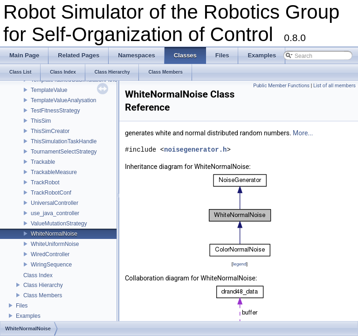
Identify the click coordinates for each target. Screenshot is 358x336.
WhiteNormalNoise (54, 234)
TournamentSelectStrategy (63, 151)
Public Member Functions (281, 86)
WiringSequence (51, 264)
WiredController (50, 254)
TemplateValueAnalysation (63, 100)
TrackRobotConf (51, 192)
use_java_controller (55, 213)
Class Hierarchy (43, 285)
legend (239, 263)
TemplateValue (49, 90)
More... (303, 133)
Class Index (38, 275)
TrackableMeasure (54, 172)
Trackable (43, 162)
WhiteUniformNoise (55, 244)
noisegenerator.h (195, 149)
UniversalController (54, 203)
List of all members (334, 86)
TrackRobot (45, 182)
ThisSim (41, 121)
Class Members (42, 295)
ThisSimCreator (50, 131)
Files (22, 305)
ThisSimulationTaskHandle (63, 141)
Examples (28, 316)
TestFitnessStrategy (55, 110)
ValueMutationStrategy (59, 223)
